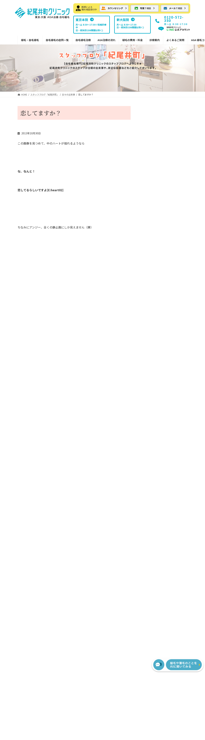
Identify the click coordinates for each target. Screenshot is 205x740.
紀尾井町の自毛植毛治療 (78, 430)
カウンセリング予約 (31, 430)
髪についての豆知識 (154, 208)
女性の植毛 (29, 533)
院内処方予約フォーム (82, 518)
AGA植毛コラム (161, 511)
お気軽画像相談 (29, 444)
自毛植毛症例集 (29, 452)
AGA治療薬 (73, 481)
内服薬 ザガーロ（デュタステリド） (83, 491)
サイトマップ (127, 675)
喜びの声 (148, 275)
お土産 (146, 223)
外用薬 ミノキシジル (81, 500)
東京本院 (159, 437)
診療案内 (157, 430)
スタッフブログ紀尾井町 (168, 467)
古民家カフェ (149, 151)
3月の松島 (146, 166)
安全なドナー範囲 (77, 526)
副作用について (119, 467)
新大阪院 (159, 444)
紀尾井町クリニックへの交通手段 (162, 283)
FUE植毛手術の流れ (121, 444)
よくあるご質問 (161, 493)
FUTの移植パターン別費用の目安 (126, 494)
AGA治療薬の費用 (120, 515)
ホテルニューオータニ (155, 260)
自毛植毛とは (74, 437)
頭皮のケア (149, 253)
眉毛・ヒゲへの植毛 (34, 526)
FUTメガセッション (80, 452)
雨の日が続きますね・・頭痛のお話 (163, 136)
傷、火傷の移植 (152, 245)
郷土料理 (146, 180)
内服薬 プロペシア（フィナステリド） (83, 509)
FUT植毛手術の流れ (121, 437)
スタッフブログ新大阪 (167, 474)
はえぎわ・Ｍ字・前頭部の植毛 (39, 461)
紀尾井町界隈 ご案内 (155, 230)
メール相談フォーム (31, 437)
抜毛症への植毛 (32, 481)
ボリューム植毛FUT (78, 444)
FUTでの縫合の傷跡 (80, 459)
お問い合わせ (77, 675)
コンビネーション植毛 (35, 511)
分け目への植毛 (32, 518)
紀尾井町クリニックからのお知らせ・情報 (38, 542)
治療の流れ (114, 430)
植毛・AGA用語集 (162, 518)
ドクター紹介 (161, 459)
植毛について (150, 216)
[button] (114, 8)
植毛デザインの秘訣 (78, 533)
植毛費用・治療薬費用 (120, 485)
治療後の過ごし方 (120, 459)
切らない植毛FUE (77, 467)
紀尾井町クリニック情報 (157, 201)
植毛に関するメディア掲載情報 (170, 483)
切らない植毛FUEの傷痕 (83, 474)
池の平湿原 (39, 254)
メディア (148, 268)
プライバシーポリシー (102, 675)
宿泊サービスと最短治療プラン (127, 476)
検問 (84, 254)
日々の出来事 (164, 146)
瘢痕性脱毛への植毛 (34, 496)
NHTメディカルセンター (168, 452)
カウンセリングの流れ (123, 452)
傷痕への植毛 (30, 489)
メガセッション (32, 503)
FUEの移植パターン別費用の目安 (126, 505)
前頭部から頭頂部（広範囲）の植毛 (39, 472)
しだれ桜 (146, 122)
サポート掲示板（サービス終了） (168, 501)
